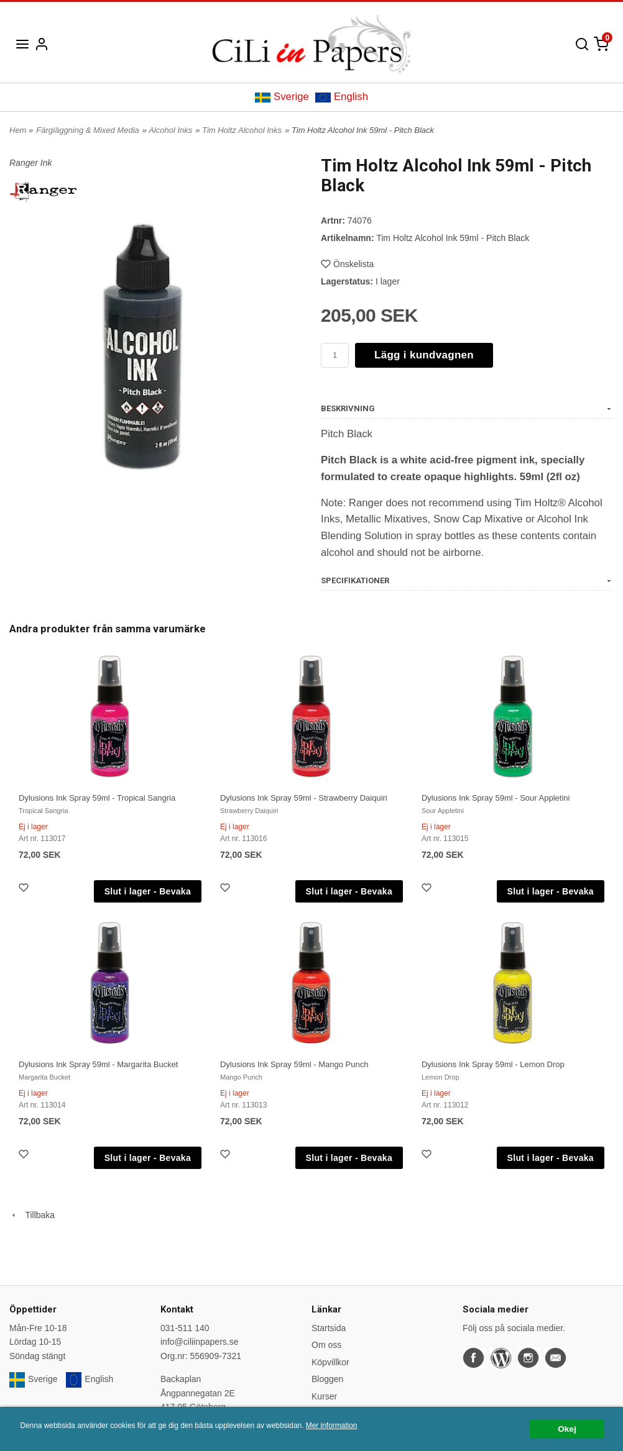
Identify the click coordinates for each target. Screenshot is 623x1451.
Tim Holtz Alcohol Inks (242, 130)
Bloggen (327, 1379)
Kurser (324, 1396)
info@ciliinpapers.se (199, 1342)
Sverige (282, 96)
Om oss (326, 1345)
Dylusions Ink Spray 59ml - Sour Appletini (496, 798)
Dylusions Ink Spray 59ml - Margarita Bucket (98, 1064)
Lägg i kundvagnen (424, 355)
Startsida (329, 1328)
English (341, 96)
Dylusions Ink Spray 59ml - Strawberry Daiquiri (303, 798)
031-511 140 (185, 1328)
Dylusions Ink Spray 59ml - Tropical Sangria (97, 798)
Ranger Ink (30, 163)
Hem (17, 130)
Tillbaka (32, 1215)
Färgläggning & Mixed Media (87, 130)
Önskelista (347, 264)
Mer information (332, 1425)
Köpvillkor (330, 1362)
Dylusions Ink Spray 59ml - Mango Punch (294, 1064)
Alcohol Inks (170, 130)
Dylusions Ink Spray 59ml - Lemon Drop (493, 1064)
